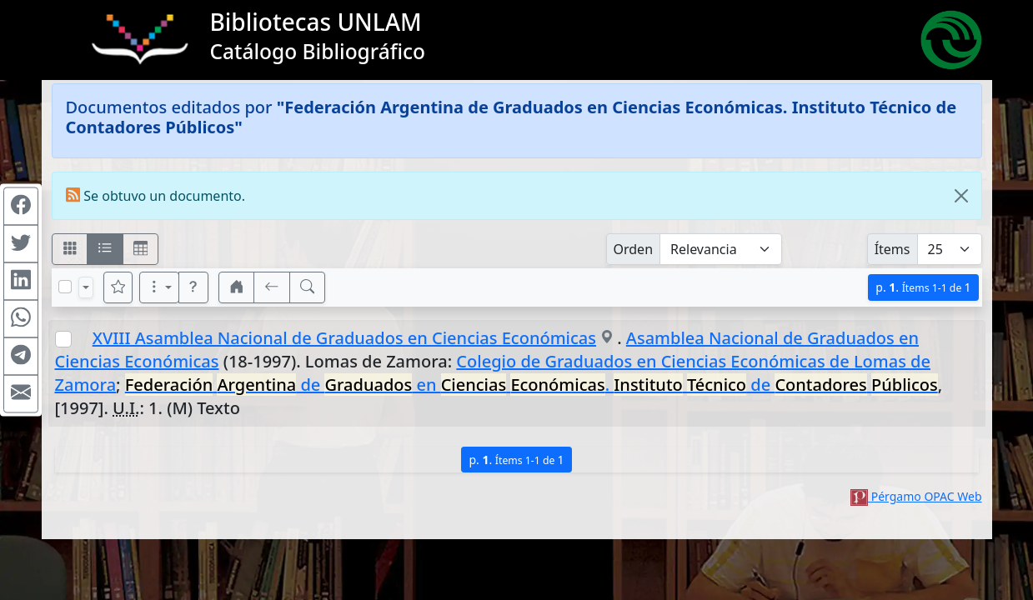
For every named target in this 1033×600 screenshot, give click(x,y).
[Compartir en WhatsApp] (20, 319)
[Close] (961, 195)
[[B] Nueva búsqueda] (307, 287)
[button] (193, 287)
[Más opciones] (159, 287)
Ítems (892, 249)
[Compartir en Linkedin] (20, 281)
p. (922, 287)
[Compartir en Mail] (20, 394)
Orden (634, 249)
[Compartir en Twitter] (20, 244)
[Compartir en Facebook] (20, 207)
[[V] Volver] (271, 287)
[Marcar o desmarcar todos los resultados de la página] (65, 286)
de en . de (531, 384)
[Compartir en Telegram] (20, 357)
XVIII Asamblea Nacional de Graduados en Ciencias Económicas (344, 338)
